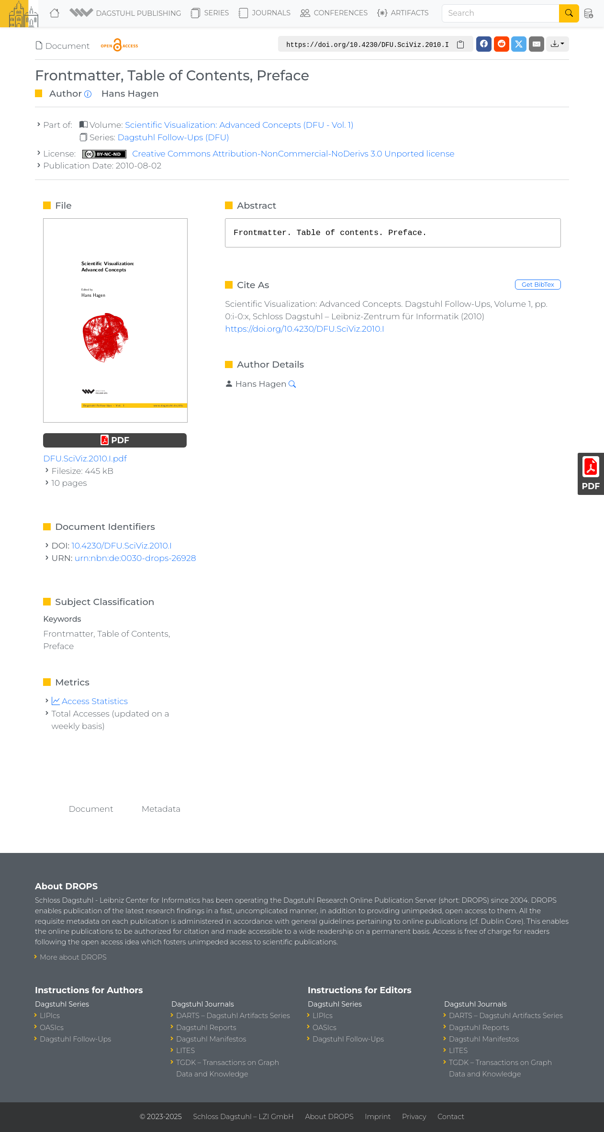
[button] (126, 13)
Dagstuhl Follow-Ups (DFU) (173, 137)
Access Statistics (90, 701)
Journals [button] (264, 13)
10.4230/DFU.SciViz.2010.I (122, 545)
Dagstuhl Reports (206, 1027)
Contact (450, 1116)
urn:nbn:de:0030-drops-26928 (135, 558)
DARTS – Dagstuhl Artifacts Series (233, 1015)
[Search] (500, 13)
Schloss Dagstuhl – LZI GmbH (243, 1116)
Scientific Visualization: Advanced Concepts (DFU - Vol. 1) (239, 125)
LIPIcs (50, 1015)
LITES (185, 1050)
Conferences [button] (334, 13)
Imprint (378, 1116)
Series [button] (209, 13)
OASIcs (52, 1027)
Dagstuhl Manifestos (211, 1039)
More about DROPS (73, 957)
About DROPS (329, 1116)
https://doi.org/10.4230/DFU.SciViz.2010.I (304, 329)
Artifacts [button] (403, 13)
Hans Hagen (130, 93)
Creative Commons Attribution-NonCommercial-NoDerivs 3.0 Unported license (268, 153)
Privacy (414, 1116)
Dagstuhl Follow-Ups (75, 1039)
